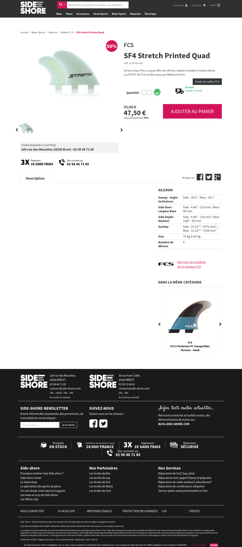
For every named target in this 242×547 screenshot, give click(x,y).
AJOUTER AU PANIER (192, 111)
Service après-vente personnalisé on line (182, 491)
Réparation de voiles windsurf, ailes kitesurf (184, 482)
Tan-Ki (94, 539)
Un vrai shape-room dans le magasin (42, 491)
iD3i (88, 539)
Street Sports (100, 13)
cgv (164, 511)
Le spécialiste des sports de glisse (40, 486)
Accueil (24, 32)
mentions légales (99, 511)
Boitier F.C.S (67, 32)
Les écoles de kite (99, 473)
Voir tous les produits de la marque (191, 264)
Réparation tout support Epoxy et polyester (184, 478)
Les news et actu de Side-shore (39, 495)
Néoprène (135, 13)
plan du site (66, 511)
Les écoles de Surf (100, 491)
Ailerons (53, 32)
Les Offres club (29, 499)
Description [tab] (35, 178)
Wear (59, 13)
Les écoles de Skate (101, 486)
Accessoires (83, 13)
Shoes (69, 13)
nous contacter (32, 511)
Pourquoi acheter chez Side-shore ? (41, 473)
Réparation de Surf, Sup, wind (176, 473)
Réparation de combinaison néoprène (181, 486)
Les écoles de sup (99, 478)
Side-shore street (30, 478)
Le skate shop (28, 482)
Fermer (214, 545)
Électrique (150, 13)
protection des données (140, 511)
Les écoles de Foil (99, 482)
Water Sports (119, 13)
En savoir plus (198, 544)
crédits (194, 511)
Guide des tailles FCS (207, 81)
